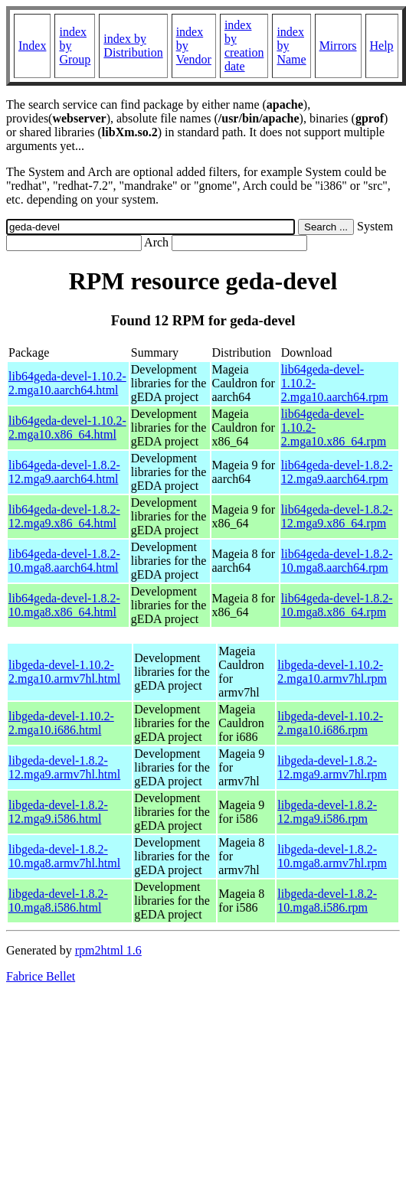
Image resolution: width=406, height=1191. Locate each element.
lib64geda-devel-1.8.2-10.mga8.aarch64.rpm (337, 560)
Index (32, 45)
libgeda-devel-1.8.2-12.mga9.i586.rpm (327, 811)
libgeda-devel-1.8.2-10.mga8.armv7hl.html (64, 856)
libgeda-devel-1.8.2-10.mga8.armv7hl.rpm (332, 856)
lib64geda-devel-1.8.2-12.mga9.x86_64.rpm (337, 516)
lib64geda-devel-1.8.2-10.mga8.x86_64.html (64, 605)
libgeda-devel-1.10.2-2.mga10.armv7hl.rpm (332, 671)
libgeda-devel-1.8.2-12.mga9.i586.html (58, 811)
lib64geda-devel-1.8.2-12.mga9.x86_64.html (64, 516)
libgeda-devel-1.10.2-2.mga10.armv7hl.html (64, 671)
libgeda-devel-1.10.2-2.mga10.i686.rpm (330, 723)
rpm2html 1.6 (108, 950)
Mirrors (338, 45)
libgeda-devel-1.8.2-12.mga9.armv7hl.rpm (332, 767)
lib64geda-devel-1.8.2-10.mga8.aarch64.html (64, 560)
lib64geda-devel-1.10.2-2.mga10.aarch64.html (67, 383)
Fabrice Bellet (40, 976)
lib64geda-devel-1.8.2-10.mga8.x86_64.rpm (337, 605)
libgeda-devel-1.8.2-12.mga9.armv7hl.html (64, 767)
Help (382, 45)
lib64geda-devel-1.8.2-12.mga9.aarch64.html (64, 471)
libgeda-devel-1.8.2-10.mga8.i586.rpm (327, 900)
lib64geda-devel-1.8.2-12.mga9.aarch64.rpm (337, 471)
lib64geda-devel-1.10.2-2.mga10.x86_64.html (67, 427)
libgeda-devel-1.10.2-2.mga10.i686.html (61, 723)
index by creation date (244, 45)
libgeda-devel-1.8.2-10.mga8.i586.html (58, 900)
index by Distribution (132, 45)
